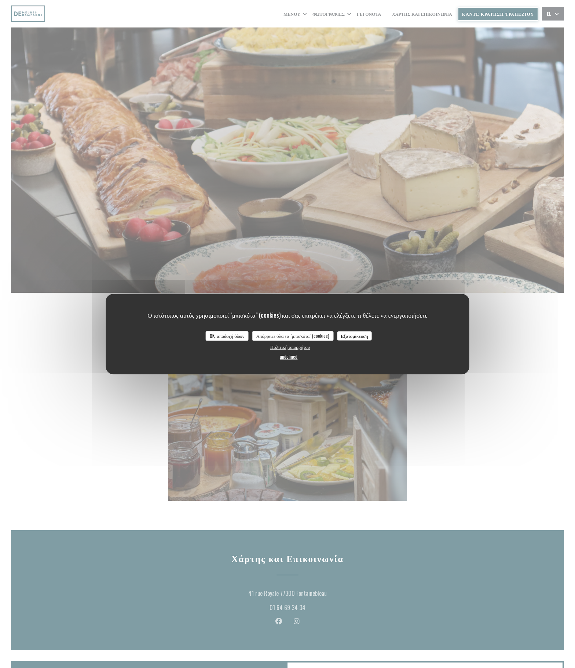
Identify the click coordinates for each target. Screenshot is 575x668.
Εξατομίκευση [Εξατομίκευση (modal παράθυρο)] (354, 335)
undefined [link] (288, 356)
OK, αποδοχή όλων (227, 335)
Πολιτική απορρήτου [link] (290, 346)
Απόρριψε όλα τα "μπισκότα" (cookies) (292, 335)
